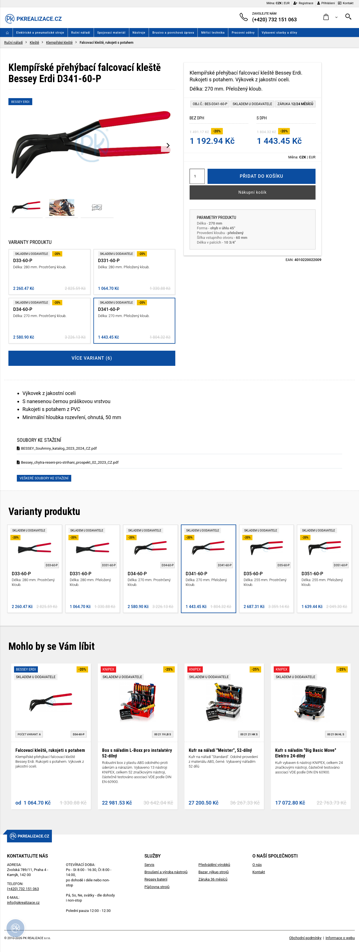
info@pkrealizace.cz (23, 902)
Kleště (34, 43)
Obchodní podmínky (305, 938)
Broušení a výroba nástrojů (165, 872)
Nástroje (139, 32)
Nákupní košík (252, 192)
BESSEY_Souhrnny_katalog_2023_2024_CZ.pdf (57, 448)
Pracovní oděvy (243, 32)
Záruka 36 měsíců (212, 879)
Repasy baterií (155, 879)
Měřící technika (213, 32)
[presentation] (168, 145)
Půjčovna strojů (156, 887)
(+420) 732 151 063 (23, 889)
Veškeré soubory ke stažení (44, 478)
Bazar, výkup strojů (213, 872)
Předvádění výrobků (214, 865)
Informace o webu (340, 938)
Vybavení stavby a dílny (279, 32)
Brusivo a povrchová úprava (173, 32)
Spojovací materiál (111, 32)
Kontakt (345, 3)
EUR (286, 3)
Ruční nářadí (80, 32)
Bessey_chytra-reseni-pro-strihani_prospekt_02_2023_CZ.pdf (68, 462)
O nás (257, 865)
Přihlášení (326, 3)
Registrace (303, 3)
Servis (149, 865)
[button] (330, 17)
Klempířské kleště (59, 43)
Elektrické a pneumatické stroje (40, 32)
